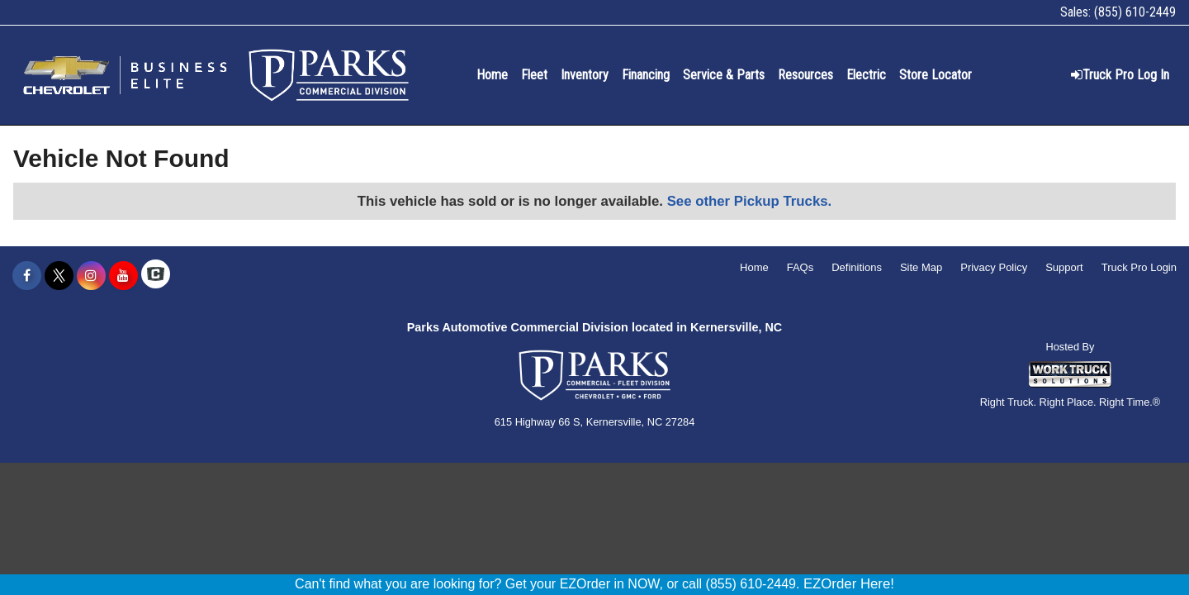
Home (492, 75)
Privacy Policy (993, 267)
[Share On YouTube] (123, 276)
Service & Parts (724, 75)
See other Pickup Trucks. (749, 201)
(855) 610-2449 (1135, 12)
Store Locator (935, 75)
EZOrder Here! (848, 584)
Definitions (856, 267)
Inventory (585, 75)
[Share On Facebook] (26, 276)
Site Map (921, 267)
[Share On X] (59, 276)
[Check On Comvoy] (155, 276)
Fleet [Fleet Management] (534, 75)
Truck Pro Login (1139, 267)
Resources (805, 75)
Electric (866, 75)
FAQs (800, 267)
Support (1064, 267)
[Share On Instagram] (91, 276)
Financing (646, 75)
